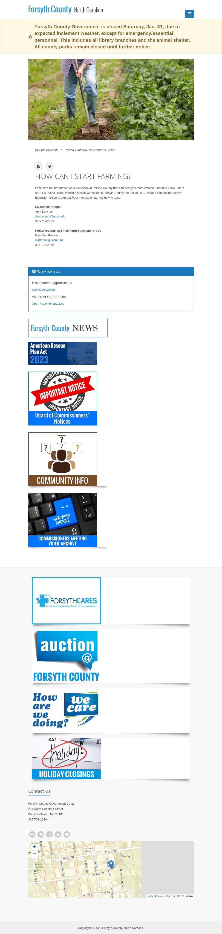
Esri (172, 896)
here (45, 188)
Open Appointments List (48, 303)
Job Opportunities (43, 289)
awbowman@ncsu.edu (50, 216)
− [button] (34, 854)
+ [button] (34, 847)
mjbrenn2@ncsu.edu (49, 240)
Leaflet (150, 896)
